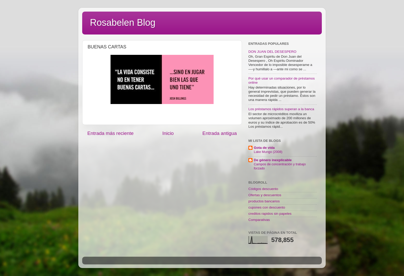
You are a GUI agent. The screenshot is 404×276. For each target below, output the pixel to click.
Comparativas (259, 220)
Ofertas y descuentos (264, 195)
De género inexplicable (273, 160)
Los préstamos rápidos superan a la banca (281, 109)
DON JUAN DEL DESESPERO (272, 52)
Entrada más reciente (110, 133)
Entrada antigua (220, 133)
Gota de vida (264, 148)
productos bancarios (264, 201)
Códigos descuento (263, 189)
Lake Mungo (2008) (268, 152)
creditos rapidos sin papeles (269, 213)
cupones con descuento (266, 207)
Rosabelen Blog (122, 22)
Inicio (168, 133)
